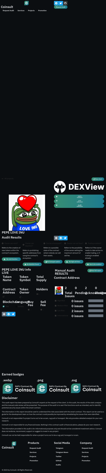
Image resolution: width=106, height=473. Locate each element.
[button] (94, 264)
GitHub (58, 461)
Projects (31, 10)
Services (21, 10)
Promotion (42, 10)
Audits (58, 465)
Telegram (59, 448)
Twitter (58, 456)
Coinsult (7, 7)
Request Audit (8, 10)
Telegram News (62, 452)
